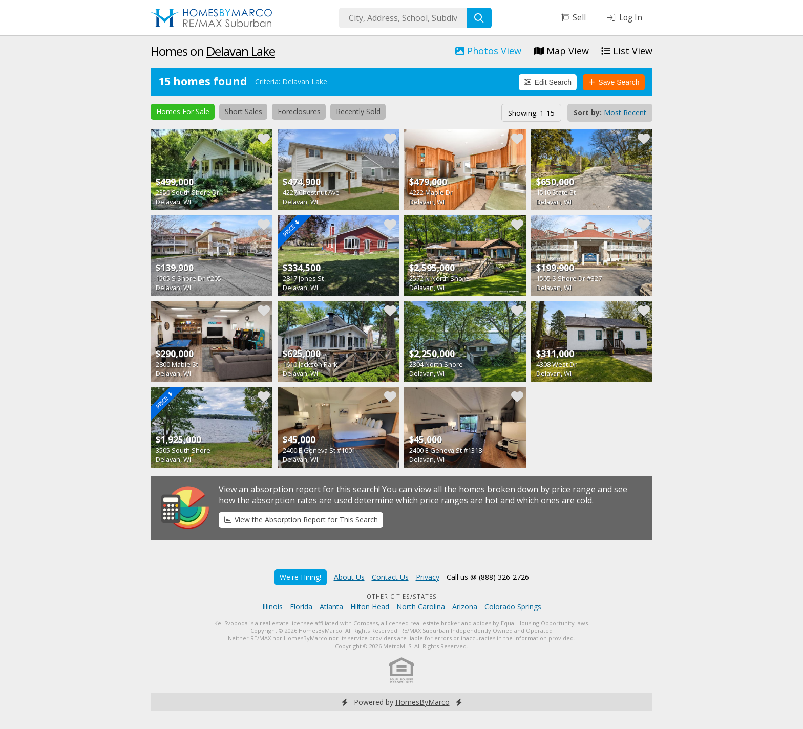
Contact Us (390, 577)
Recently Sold (358, 111)
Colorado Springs (512, 606)
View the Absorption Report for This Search (301, 519)
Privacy (427, 577)
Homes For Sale (182, 111)
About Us (349, 577)
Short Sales (243, 111)
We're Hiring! (300, 577)
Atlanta (331, 606)
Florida (301, 606)
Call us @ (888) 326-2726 (488, 577)
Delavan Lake (240, 50)
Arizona (464, 606)
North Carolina (420, 606)
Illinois (272, 606)
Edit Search (548, 82)
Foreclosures (299, 111)
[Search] (479, 18)
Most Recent (625, 112)
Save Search (614, 82)
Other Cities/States (402, 596)
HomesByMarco (422, 702)
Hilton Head (369, 606)
